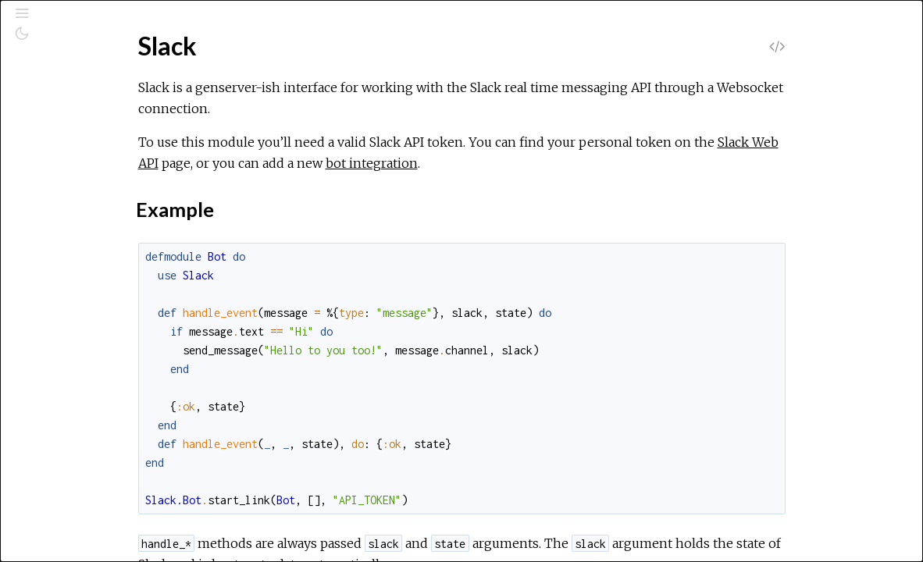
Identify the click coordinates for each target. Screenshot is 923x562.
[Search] (108, 79)
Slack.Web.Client (84, 375)
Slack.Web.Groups (88, 480)
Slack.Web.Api (77, 290)
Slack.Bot (64, 206)
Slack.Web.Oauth (85, 543)
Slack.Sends (70, 248)
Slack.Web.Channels (92, 332)
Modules (65, 141)
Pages (55, 119)
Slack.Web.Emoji (83, 438)
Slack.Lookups (77, 227)
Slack (53, 185)
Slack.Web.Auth (81, 311)
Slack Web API (323, 163)
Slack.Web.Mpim (84, 522)
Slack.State (69, 269)
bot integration (579, 163)
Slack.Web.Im (75, 501)
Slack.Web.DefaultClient (104, 396)
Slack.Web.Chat (81, 354)
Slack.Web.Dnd (80, 417)
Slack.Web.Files (81, 459)
